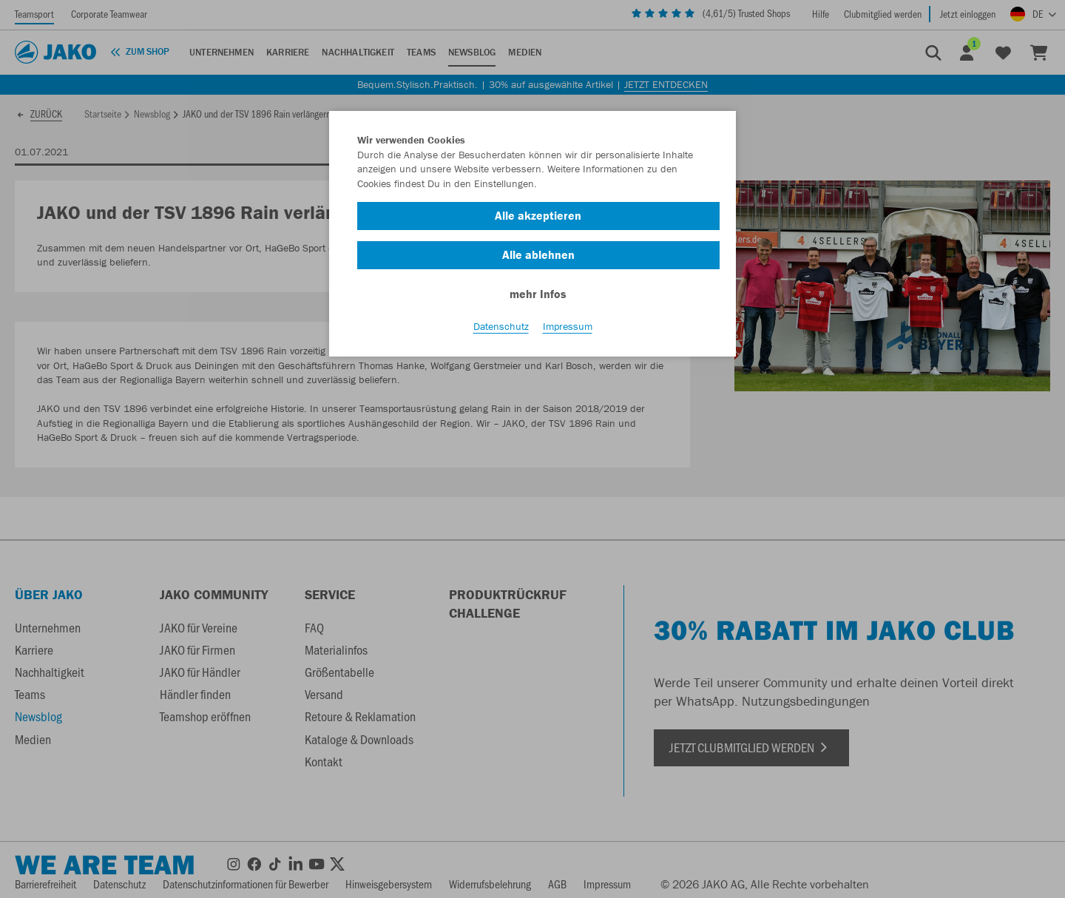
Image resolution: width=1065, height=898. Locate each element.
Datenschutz (501, 326)
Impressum (567, 326)
